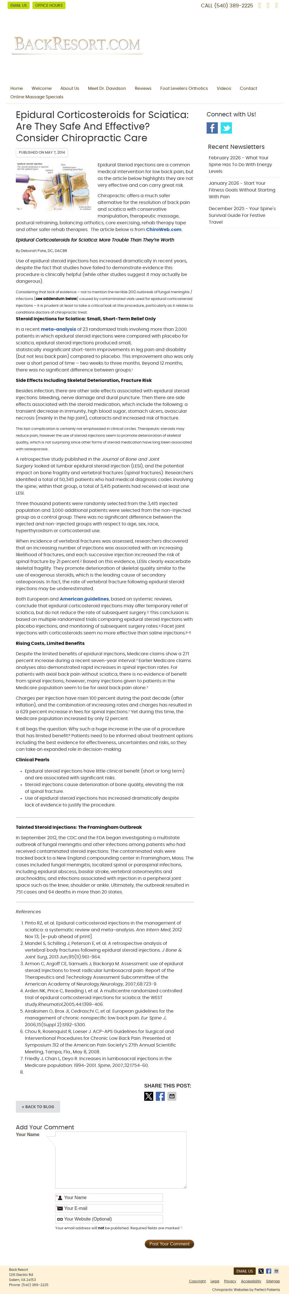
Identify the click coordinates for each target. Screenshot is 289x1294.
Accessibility (251, 1281)
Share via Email (172, 1096)
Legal (215, 1281)
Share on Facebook (161, 1096)
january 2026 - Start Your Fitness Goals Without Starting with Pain (242, 190)
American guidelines (84, 599)
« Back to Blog (38, 1106)
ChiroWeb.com (163, 229)
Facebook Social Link (212, 128)
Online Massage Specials (37, 97)
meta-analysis (58, 329)
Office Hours (49, 6)
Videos (224, 88)
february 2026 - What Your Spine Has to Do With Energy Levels (240, 165)
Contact (248, 88)
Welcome (42, 88)
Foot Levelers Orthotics (184, 88)
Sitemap (273, 1281)
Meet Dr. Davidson (107, 88)
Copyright (197, 1281)
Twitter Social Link (226, 128)
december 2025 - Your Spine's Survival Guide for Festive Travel (242, 215)
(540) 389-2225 (233, 5)
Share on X (149, 1096)
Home (16, 88)
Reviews (143, 88)
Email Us (18, 6)
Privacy (230, 1281)
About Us (69, 88)
